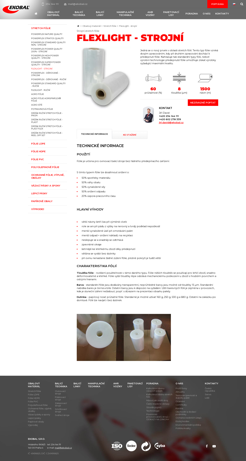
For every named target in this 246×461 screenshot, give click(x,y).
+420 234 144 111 (169, 116)
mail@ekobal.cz (75, 4)
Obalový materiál (91, 26)
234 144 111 (50, 4)
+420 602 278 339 (170, 119)
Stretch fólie (109, 26)
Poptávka (217, 4)
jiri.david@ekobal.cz (171, 122)
